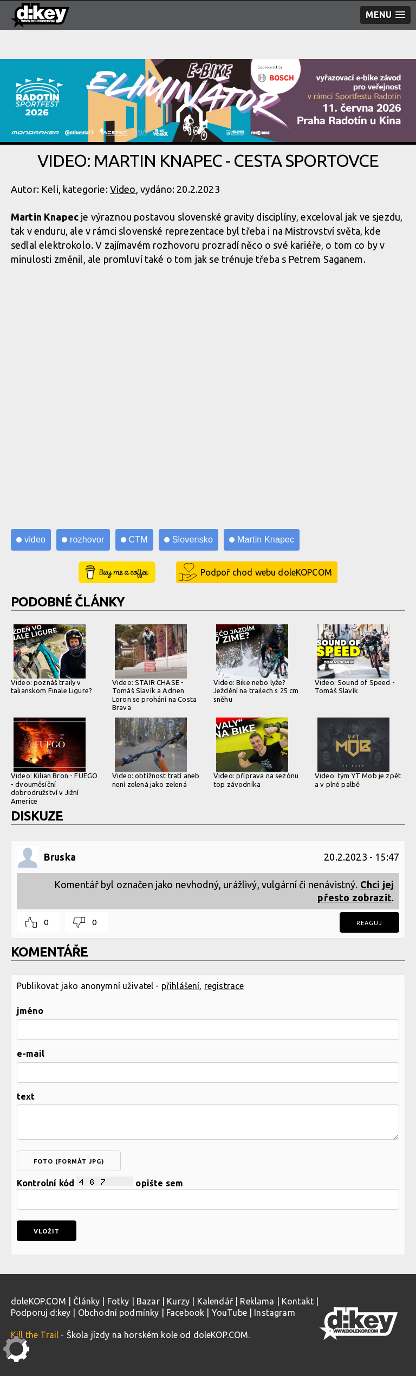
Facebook (185, 1312)
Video (123, 189)
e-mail (30, 1053)
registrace (224, 986)
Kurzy (178, 1301)
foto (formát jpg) (69, 1161)
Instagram (274, 1312)
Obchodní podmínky (118, 1312)
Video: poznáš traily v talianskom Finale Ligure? (51, 659)
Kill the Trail (34, 1335)
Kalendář (215, 1301)
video (35, 539)
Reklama (257, 1301)
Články (86, 1301)
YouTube (229, 1312)
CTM (138, 539)
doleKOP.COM (38, 1301)
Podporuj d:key (40, 1312)
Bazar (148, 1301)
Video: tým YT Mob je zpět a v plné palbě (358, 753)
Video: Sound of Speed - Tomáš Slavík (355, 659)
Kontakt (298, 1301)
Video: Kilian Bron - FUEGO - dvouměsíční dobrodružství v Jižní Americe (54, 761)
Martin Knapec (265, 539)
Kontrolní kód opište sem (208, 1193)
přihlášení (180, 986)
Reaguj (369, 923)
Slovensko (192, 539)
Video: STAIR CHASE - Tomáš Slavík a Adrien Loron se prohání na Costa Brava (154, 668)
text (26, 1096)
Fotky (118, 1301)
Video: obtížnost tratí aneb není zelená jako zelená (155, 753)
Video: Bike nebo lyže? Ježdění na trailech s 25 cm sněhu (255, 663)
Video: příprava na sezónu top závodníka (255, 753)
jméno (30, 1011)
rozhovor (87, 539)
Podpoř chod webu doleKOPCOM (266, 572)
